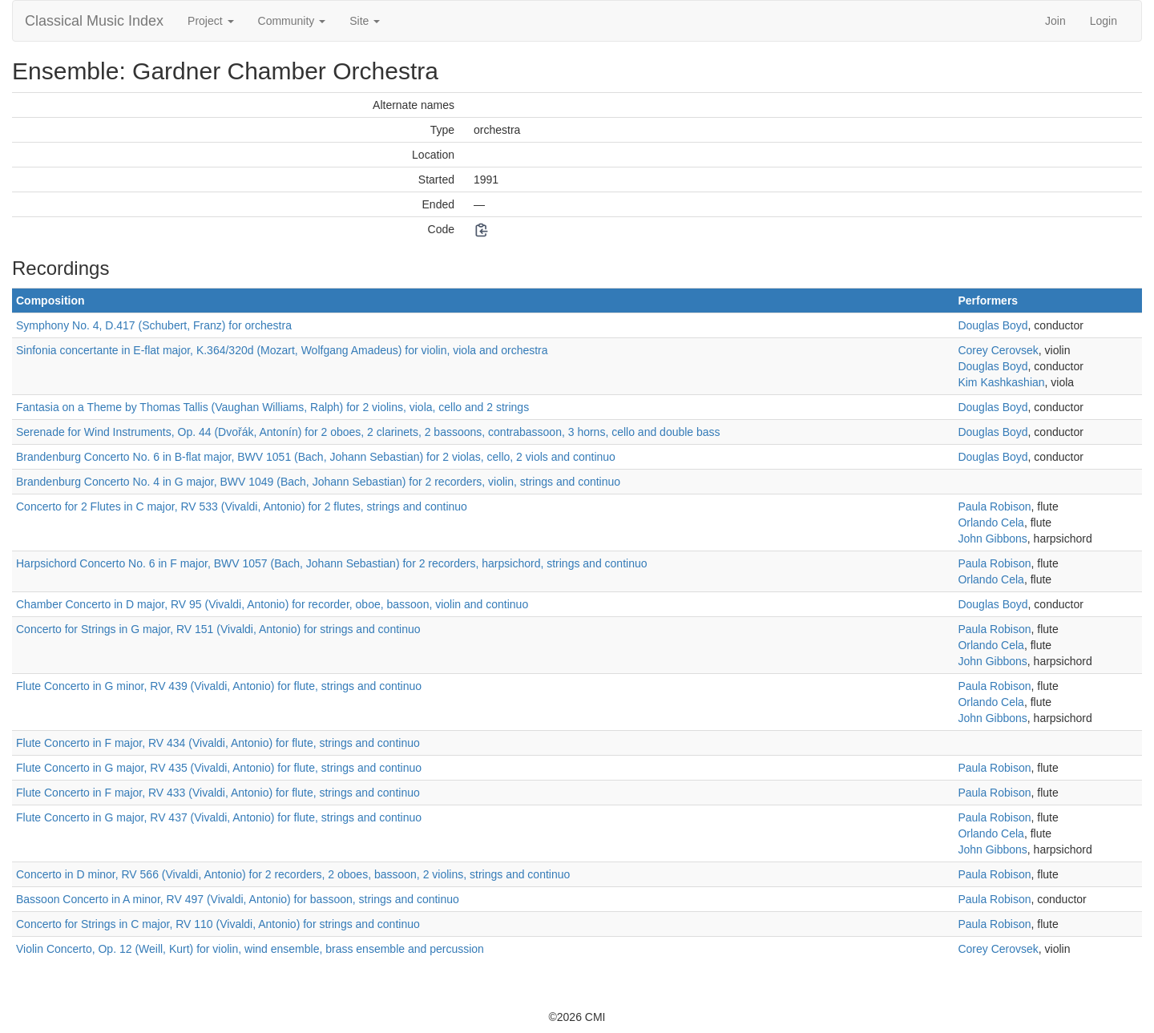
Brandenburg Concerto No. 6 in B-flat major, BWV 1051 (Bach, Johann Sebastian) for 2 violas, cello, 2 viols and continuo (315, 456)
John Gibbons (992, 538)
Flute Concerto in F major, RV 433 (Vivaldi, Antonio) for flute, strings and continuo (218, 792)
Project (210, 20)
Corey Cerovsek (998, 350)
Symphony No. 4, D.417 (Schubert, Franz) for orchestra (154, 325)
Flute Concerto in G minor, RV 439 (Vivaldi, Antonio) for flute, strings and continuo (219, 686)
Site (364, 20)
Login (1103, 20)
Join (1055, 20)
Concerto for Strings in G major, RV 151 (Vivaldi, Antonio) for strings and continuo (218, 629)
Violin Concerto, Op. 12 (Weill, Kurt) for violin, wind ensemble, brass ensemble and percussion (250, 948)
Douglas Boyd (992, 325)
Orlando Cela (991, 522)
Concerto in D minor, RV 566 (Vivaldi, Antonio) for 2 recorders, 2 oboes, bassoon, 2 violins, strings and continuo (293, 874)
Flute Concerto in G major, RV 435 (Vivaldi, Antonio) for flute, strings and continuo (219, 767)
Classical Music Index (94, 21)
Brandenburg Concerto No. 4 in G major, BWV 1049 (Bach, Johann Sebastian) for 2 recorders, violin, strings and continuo (318, 481)
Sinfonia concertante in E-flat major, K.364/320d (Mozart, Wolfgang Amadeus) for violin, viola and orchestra (282, 350)
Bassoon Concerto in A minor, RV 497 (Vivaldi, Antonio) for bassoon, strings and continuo (237, 899)
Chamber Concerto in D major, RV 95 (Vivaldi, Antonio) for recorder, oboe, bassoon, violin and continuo (272, 604)
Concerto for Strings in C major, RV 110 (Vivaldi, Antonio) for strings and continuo (218, 924)
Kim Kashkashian (1001, 382)
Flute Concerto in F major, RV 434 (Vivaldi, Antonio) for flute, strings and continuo (218, 742)
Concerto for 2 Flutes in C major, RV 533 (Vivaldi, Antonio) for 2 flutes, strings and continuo (241, 506)
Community (292, 20)
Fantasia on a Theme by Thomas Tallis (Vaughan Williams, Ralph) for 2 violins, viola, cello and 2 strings (272, 407)
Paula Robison (994, 506)
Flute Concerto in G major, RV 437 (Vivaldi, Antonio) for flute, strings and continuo (219, 817)
